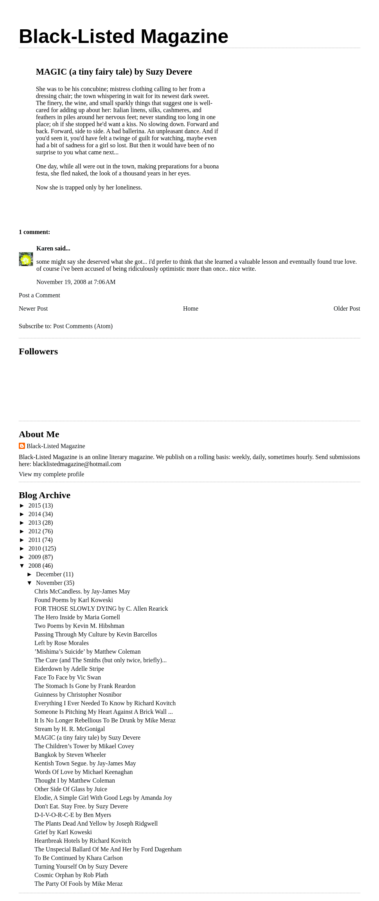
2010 (36, 548)
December (49, 574)
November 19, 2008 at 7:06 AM (75, 282)
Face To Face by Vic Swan (67, 677)
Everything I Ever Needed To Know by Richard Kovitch (105, 703)
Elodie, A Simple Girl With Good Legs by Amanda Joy (103, 797)
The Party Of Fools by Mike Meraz (78, 883)
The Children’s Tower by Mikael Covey (84, 746)
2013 (36, 522)
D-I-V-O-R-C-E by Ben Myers (72, 815)
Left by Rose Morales (61, 643)
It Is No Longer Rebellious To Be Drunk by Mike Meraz (105, 720)
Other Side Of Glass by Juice (70, 789)
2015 (36, 505)
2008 (36, 565)
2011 (35, 539)
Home (190, 308)
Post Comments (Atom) (83, 326)
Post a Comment (39, 295)
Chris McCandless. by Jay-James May (82, 591)
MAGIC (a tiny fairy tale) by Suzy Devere (87, 737)
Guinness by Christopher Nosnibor (78, 694)
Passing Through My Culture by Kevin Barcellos (95, 634)
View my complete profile (51, 474)
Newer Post (33, 308)
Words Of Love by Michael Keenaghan (83, 772)
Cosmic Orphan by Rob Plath (71, 875)
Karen (44, 248)
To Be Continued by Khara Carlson (78, 858)
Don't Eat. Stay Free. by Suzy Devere (81, 806)
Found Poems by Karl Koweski (73, 600)
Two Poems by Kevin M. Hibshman (79, 625)
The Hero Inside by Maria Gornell (77, 617)
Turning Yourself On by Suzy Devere (81, 866)
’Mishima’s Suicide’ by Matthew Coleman (87, 651)
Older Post (347, 308)
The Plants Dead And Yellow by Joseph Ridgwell (96, 823)
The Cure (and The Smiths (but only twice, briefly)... (100, 660)
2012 (36, 531)
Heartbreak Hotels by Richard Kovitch (82, 840)
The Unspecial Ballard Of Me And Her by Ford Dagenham (107, 849)
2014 (36, 514)
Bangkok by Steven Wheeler (70, 754)
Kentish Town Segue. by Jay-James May (85, 763)
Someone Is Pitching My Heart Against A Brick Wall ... (103, 711)
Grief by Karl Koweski (63, 832)
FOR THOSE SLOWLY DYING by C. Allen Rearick (101, 608)
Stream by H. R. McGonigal (69, 729)
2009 (36, 557)
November (50, 582)
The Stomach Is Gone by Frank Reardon (85, 686)
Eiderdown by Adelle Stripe (69, 668)
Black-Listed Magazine (123, 36)
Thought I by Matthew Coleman (74, 780)
